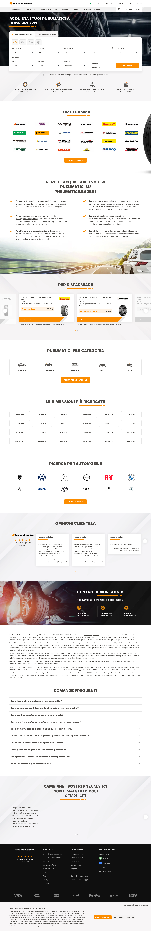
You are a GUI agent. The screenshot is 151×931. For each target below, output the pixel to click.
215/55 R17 (131, 423)
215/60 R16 (87, 432)
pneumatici (88, 635)
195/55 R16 (87, 414)
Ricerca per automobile (46, 34)
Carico (101, 48)
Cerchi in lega (76, 861)
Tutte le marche (75, 160)
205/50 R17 (131, 432)
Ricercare (127, 66)
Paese (45, 876)
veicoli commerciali (97, 209)
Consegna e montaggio (91, 9)
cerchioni (96, 635)
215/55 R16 (64, 441)
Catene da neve (45, 9)
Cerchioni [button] (31, 9)
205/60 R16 (109, 414)
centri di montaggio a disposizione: (109, 603)
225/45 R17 (131, 414)
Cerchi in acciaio (77, 858)
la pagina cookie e (41, 926)
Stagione (41, 61)
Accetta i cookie (103, 917)
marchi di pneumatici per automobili (66, 643)
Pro (98, 3)
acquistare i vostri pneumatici (116, 675)
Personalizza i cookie (124, 917)
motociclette (84, 643)
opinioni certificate (99, 639)
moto (108, 209)
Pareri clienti (108, 3)
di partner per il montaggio (52, 667)
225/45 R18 (109, 432)
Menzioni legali (48, 869)
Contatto (121, 3)
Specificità (67, 61)
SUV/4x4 (132, 206)
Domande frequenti (106, 871)
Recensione (47, 861)
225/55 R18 (42, 441)
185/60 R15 (87, 423)
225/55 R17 (42, 432)
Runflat (95, 63)
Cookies (46, 883)
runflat (26, 645)
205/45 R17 (19, 441)
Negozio (66, 9)
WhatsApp (104, 858)
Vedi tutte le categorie (75, 380)
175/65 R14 (64, 423)
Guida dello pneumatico (52, 858)
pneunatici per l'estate (116, 643)
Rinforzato (96, 67)
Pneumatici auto (121, 206)
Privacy (45, 880)
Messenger (105, 863)
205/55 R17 (64, 432)
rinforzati (19, 645)
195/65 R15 (42, 414)
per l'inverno (130, 643)
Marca (14, 61)
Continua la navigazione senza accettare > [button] (136, 905)
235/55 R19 (131, 441)
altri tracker (50, 926)
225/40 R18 (42, 423)
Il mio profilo (135, 3)
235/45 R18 (87, 441)
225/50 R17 (19, 432)
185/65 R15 (64, 414)
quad (113, 209)
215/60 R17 (109, 423)
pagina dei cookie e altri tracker (61, 922)
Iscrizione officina (49, 865)
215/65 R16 (19, 423)
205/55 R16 (19, 414)
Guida (76, 9)
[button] (59, 562)
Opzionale (15, 58)
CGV (44, 872)
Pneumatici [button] (17, 9)
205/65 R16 (109, 441)
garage (82, 661)
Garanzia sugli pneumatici (52, 854)
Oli (56, 9)
